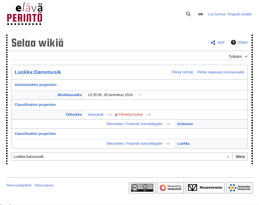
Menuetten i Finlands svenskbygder (134, 124)
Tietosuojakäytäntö (18, 185)
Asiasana (185, 124)
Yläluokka (73, 114)
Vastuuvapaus (43, 185)
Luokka (183, 143)
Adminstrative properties (36, 85)
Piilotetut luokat (131, 114)
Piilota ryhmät (182, 72)
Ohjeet (239, 42)
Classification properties (35, 105)
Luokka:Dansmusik (38, 72)
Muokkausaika (69, 95)
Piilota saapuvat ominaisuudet (220, 72)
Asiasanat (95, 114)
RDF (221, 43)
